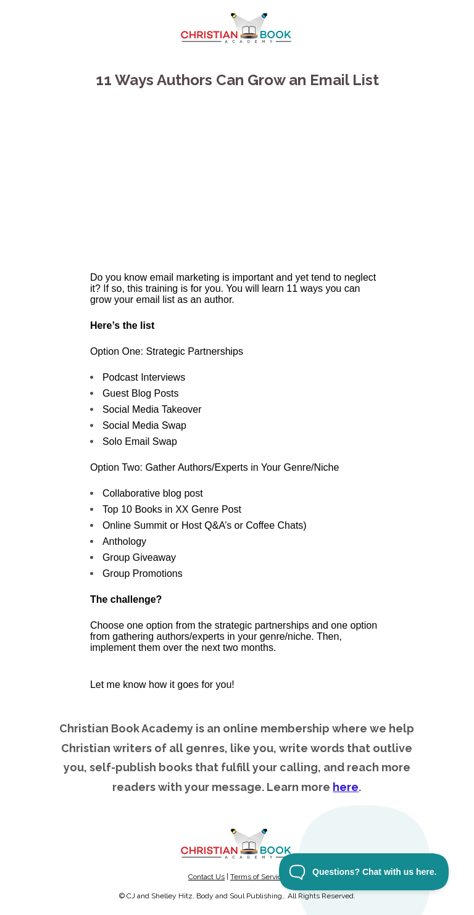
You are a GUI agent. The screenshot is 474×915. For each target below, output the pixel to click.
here (346, 786)
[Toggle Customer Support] (364, 871)
